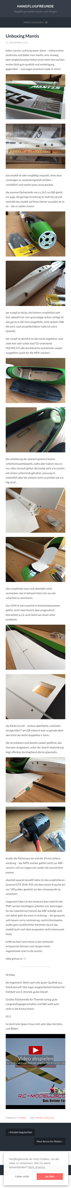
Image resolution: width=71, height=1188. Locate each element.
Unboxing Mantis (22, 36)
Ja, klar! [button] (49, 1176)
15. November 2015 (17, 42)
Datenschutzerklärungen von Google (35, 1066)
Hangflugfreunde (35, 6)
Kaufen (22, 1117)
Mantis (39, 1117)
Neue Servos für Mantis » (50, 1141)
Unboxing (49, 1117)
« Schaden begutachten (20, 1132)
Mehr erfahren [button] (36, 1167)
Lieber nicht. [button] (22, 1176)
